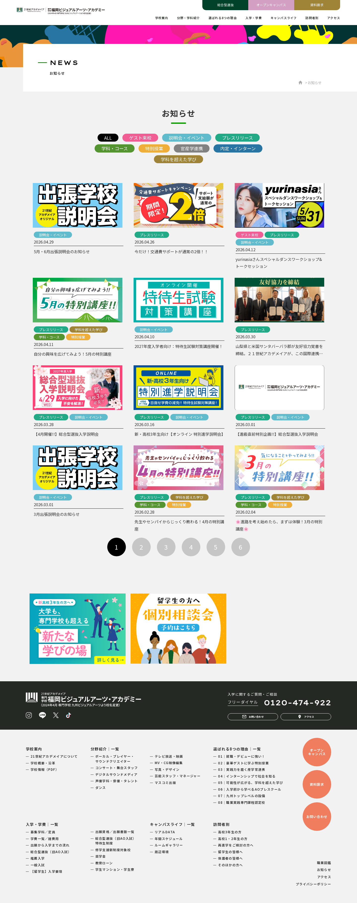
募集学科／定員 (43, 832)
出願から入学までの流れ (50, 845)
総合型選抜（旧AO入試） (51, 851)
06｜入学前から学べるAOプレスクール (249, 789)
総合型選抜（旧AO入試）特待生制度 (115, 841)
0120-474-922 (297, 702)
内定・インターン (238, 148)
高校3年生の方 (230, 832)
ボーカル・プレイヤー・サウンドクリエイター (114, 759)
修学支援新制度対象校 (113, 849)
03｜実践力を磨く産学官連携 (241, 769)
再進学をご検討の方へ (235, 845)
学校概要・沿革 (43, 763)
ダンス (100, 787)
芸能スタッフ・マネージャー (178, 776)
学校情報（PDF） (45, 769)
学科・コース (114, 148)
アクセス (306, 717)
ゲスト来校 (140, 137)
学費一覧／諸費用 (45, 838)
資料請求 (317, 4)
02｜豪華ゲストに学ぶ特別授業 (243, 763)
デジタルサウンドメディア (116, 774)
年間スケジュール (169, 838)
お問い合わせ (253, 717)
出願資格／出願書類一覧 (114, 831)
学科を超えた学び (178, 159)
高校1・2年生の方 (233, 838)
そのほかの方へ (230, 865)
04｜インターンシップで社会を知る (247, 776)
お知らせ (324, 869)
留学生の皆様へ (230, 851)
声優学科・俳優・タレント (116, 780)
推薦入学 (38, 858)
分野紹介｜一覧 (105, 748)
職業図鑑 (324, 862)
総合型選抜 (225, 4)
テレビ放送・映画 (169, 756)
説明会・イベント (187, 137)
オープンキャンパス (271, 4)
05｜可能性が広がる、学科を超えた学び (250, 782)
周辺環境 (162, 851)
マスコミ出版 (165, 782)
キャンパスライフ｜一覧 (172, 824)
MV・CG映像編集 (169, 762)
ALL (108, 137)
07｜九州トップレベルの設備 (241, 795)
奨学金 (100, 856)
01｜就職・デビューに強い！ (241, 756)
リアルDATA (165, 832)
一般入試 (38, 865)
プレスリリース (237, 137)
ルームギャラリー (169, 845)
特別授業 (154, 148)
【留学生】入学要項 (47, 871)
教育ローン (104, 863)
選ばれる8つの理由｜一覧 (237, 748)
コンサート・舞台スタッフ (116, 767)
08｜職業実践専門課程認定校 (241, 802)
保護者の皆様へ (230, 858)
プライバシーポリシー (313, 884)
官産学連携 (191, 148)
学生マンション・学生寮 (114, 869)
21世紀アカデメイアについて (54, 756)
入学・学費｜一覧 (42, 824)
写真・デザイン (167, 769)
